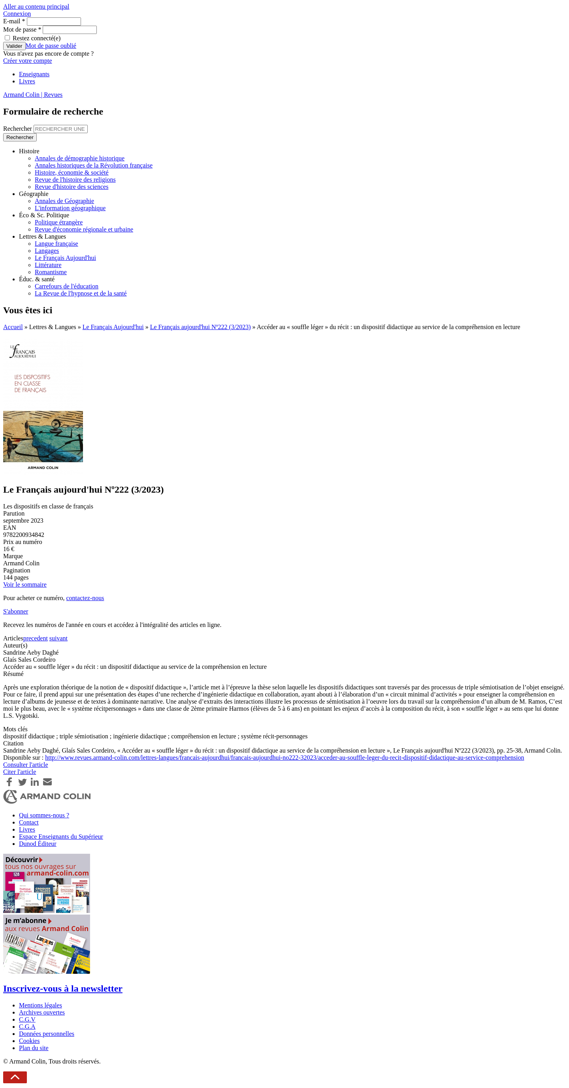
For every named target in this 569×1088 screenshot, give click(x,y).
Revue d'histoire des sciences (71, 186)
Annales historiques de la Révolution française (94, 165)
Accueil (13, 327)
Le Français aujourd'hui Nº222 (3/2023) (200, 327)
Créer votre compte (27, 60)
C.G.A (27, 1026)
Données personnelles (46, 1033)
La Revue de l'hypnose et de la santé (81, 293)
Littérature (48, 265)
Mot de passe (22, 29)
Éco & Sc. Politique (44, 215)
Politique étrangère (59, 222)
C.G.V (27, 1019)
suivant (58, 638)
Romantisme (51, 272)
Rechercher (18, 128)
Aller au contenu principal (36, 6)
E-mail (14, 21)
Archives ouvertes (42, 1012)
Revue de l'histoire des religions (75, 179)
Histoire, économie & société (72, 172)
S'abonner (15, 611)
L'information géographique (70, 208)
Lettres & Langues (42, 236)
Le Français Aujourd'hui (65, 257)
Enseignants (34, 74)
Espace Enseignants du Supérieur (61, 836)
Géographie (34, 193)
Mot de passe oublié (51, 45)
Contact (29, 822)
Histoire (29, 151)
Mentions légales (40, 1005)
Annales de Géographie (64, 201)
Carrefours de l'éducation (66, 286)
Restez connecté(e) (36, 38)
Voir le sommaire (25, 584)
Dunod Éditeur (38, 843)
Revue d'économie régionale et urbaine (84, 229)
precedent (35, 638)
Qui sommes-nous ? (44, 815)
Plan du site (34, 1048)
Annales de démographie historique (79, 158)
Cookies (29, 1040)
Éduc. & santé (37, 279)
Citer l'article (19, 771)
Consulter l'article (25, 764)
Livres (27, 81)
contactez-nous (85, 598)
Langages (47, 250)
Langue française (56, 243)
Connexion (17, 13)
